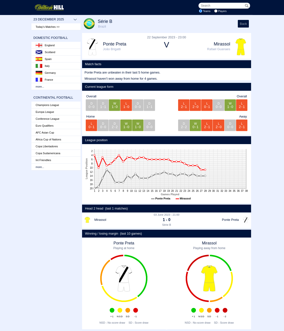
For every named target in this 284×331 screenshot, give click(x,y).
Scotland (45, 52)
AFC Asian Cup (45, 132)
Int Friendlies (43, 160)
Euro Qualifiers (45, 125)
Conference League (47, 118)
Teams (207, 11)
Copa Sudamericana (48, 153)
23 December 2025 (55, 19)
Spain (44, 59)
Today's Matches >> (48, 26)
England (45, 45)
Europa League (45, 111)
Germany (46, 73)
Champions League (47, 105)
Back (243, 24)
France (44, 80)
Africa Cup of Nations (48, 139)
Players (222, 11)
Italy (43, 66)
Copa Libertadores (47, 146)
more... (40, 86)
